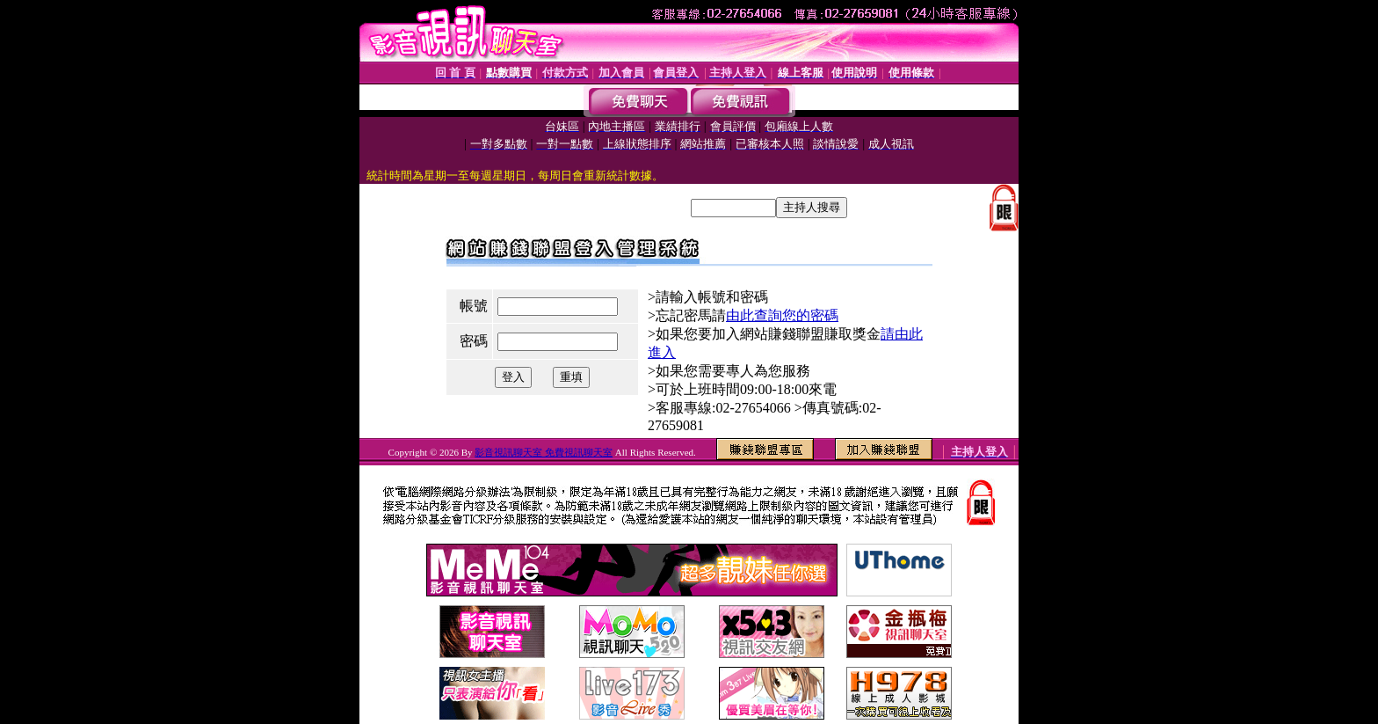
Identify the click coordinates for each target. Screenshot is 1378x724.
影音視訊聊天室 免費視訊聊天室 (544, 452)
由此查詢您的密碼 (782, 315)
